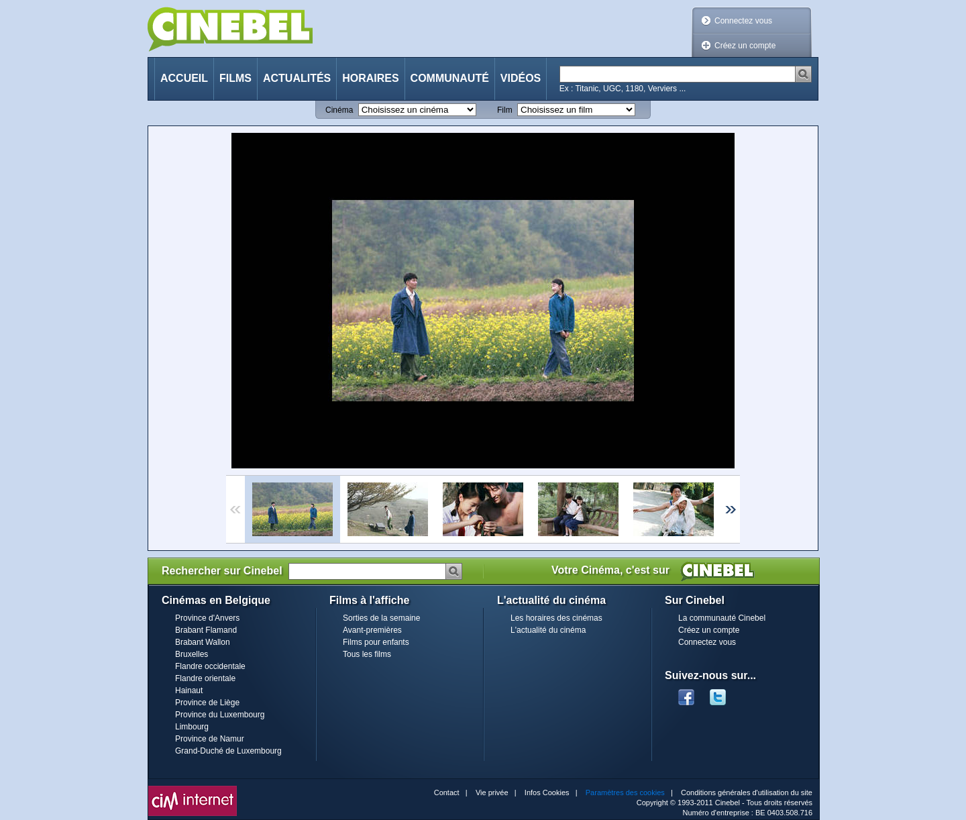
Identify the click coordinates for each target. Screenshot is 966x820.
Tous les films (367, 654)
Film (505, 110)
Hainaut (189, 690)
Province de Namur (209, 739)
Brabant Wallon (202, 642)
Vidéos (520, 78)
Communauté (450, 78)
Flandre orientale (205, 678)
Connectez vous (743, 20)
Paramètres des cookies (625, 792)
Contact (447, 792)
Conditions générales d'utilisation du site (746, 792)
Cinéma (339, 110)
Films (235, 78)
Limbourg (192, 726)
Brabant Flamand (206, 630)
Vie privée (492, 792)
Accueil (184, 78)
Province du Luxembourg (219, 714)
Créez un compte (744, 45)
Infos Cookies (547, 792)
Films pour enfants (376, 642)
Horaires (370, 78)
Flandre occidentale (210, 666)
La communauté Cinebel (721, 618)
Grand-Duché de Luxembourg (228, 751)
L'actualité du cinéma (548, 630)
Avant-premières (372, 630)
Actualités (297, 78)
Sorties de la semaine (381, 618)
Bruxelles (191, 654)
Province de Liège (207, 702)
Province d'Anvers (207, 618)
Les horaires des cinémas (556, 618)
